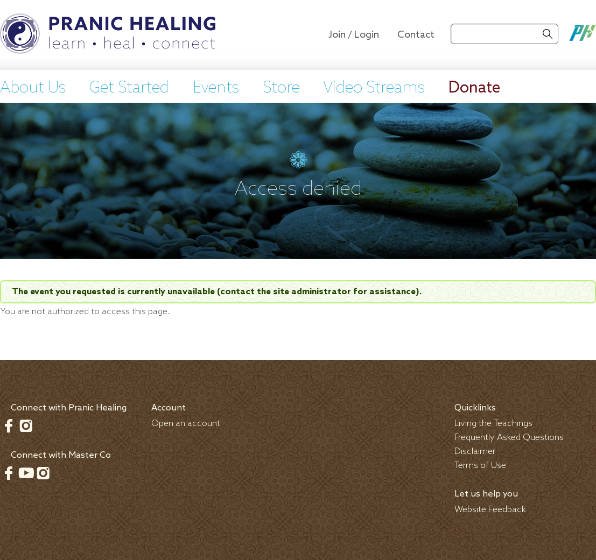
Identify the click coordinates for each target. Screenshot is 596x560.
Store (281, 88)
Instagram (25, 425)
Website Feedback (490, 510)
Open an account (185, 424)
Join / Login (353, 35)
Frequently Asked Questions (509, 438)
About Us (33, 88)
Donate (474, 88)
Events (216, 88)
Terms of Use (480, 465)
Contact (415, 35)
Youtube (25, 472)
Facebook (8, 425)
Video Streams (374, 88)
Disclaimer (474, 451)
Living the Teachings (493, 424)
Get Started (129, 88)
